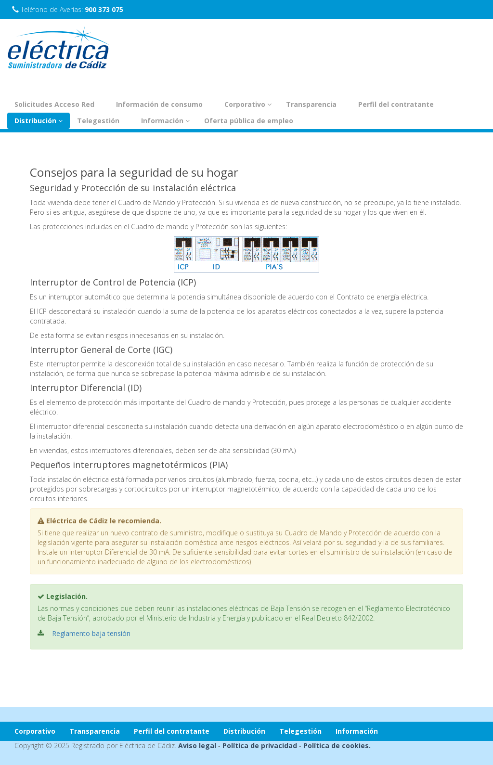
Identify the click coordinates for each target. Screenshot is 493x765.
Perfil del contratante (396, 104)
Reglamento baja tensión (91, 633)
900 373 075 (104, 9)
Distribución (38, 120)
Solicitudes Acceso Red (54, 104)
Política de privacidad (259, 745)
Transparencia (311, 104)
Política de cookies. (337, 745)
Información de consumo (159, 104)
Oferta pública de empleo (248, 120)
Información (165, 120)
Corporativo (248, 104)
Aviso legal (197, 745)
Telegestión (98, 120)
